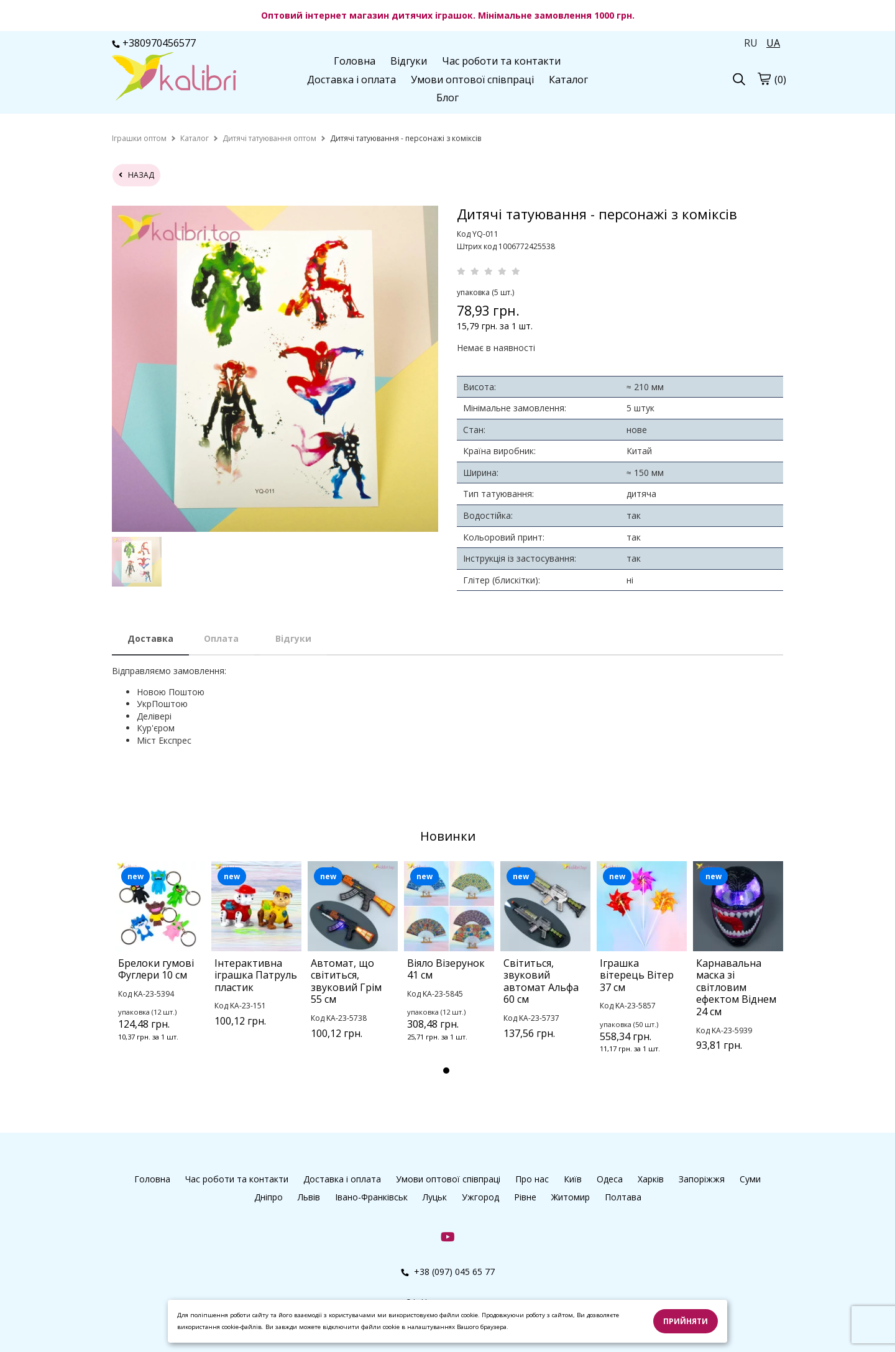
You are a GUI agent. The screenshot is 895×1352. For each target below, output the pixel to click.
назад (136, 175)
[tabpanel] (160, 967)
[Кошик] (764, 78)
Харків (651, 1179)
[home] (139, 138)
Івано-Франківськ (371, 1197)
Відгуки (408, 61)
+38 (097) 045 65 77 (448, 1271)
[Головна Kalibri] (174, 77)
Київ (573, 1179)
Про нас (532, 1179)
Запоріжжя (702, 1179)
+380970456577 (154, 43)
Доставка (150, 638)
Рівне (525, 1197)
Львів (309, 1197)
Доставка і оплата (351, 79)
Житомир (570, 1197)
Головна (354, 61)
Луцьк (435, 1197)
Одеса (610, 1179)
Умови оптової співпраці (472, 79)
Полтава (623, 1197)
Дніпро (268, 1197)
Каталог (568, 79)
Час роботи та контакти (501, 61)
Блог (447, 97)
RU (751, 43)
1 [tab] (446, 1070)
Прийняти (685, 1321)
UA (773, 43)
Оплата (221, 638)
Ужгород (480, 1197)
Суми (750, 1179)
